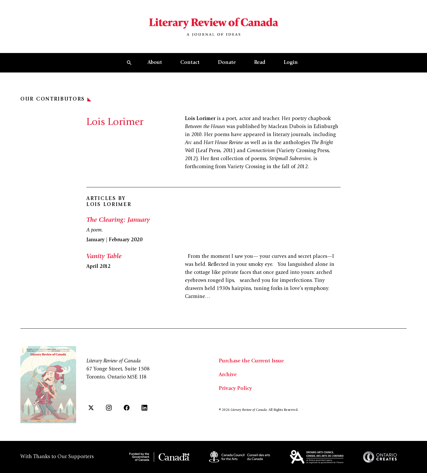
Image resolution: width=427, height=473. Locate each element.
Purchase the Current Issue (251, 361)
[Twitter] (91, 407)
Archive (228, 375)
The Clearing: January (118, 220)
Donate (227, 62)
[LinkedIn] (144, 407)
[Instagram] (108, 407)
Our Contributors (55, 99)
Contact (190, 62)
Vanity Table (103, 256)
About (155, 62)
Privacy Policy (235, 388)
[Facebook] (126, 407)
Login (291, 62)
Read (259, 62)
